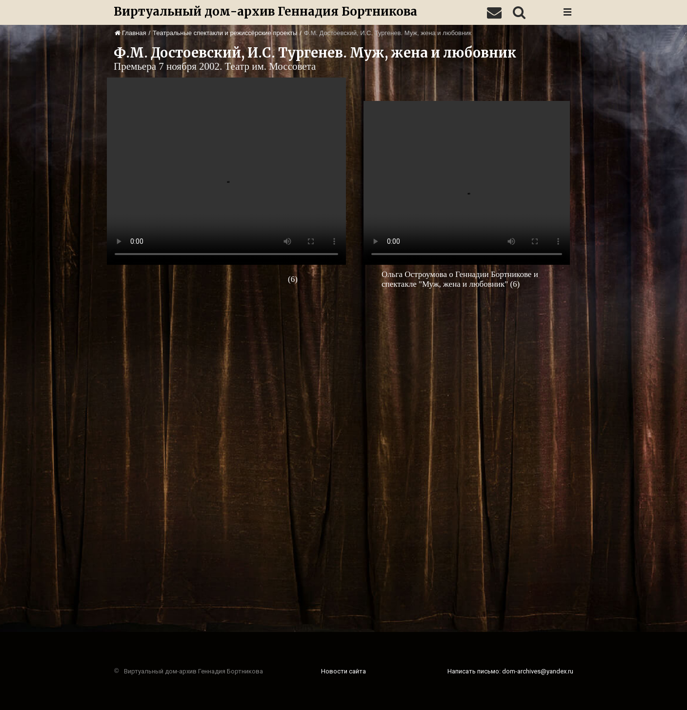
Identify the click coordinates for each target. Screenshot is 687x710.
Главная (130, 33)
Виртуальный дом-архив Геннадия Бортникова (265, 11)
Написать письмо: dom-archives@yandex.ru (510, 671)
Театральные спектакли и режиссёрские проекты (225, 33)
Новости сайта (343, 671)
